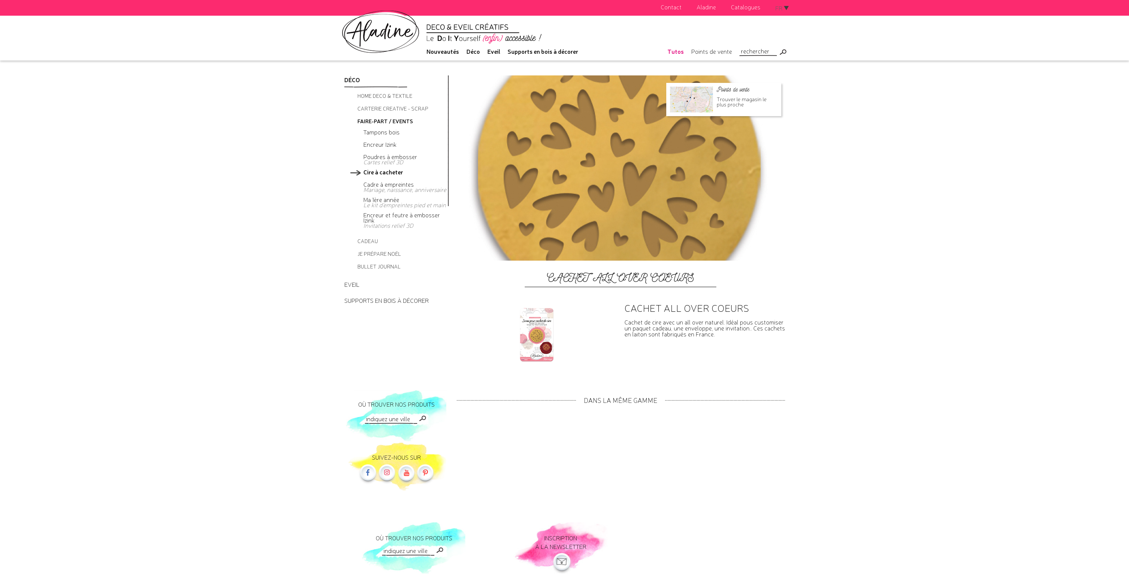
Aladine (706, 7)
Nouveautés (443, 51)
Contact (671, 7)
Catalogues (745, 7)
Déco (473, 51)
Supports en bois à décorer (543, 51)
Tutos (675, 51)
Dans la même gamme (620, 399)
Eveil (493, 51)
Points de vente (711, 51)
